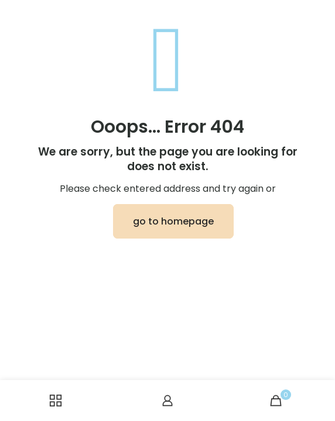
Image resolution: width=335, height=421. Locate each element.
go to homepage (173, 221)
